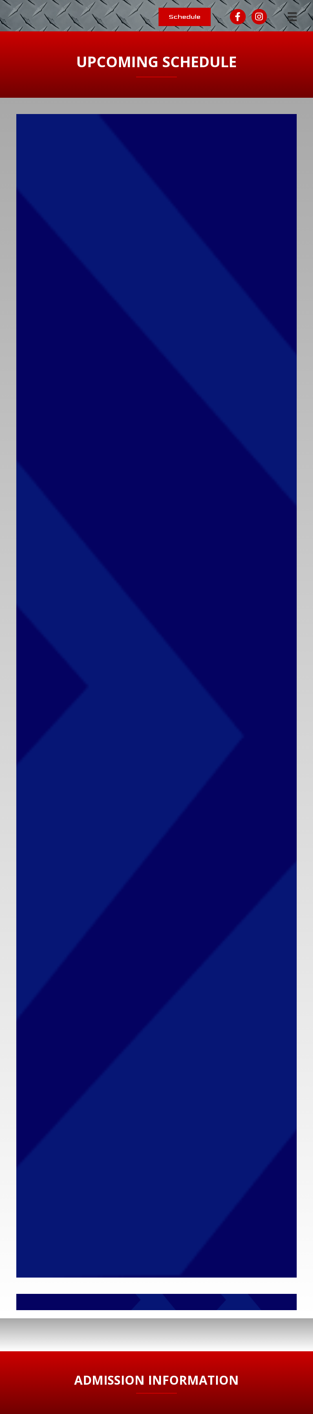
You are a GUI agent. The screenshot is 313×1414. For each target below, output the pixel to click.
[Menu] (292, 16)
